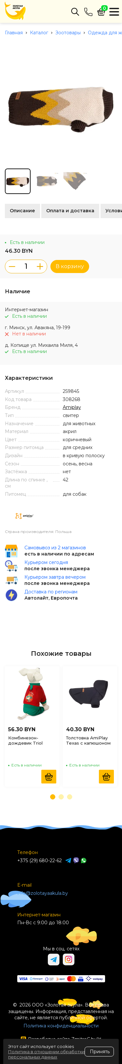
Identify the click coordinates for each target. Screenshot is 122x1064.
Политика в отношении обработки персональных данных (46, 1054)
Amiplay (72, 407)
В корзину (70, 266)
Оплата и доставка (70, 211)
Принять (100, 1052)
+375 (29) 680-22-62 (39, 860)
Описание (22, 211)
